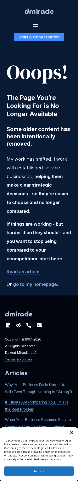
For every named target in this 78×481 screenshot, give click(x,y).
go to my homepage (35, 284)
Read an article (23, 271)
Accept (39, 471)
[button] (72, 433)
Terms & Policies (18, 359)
